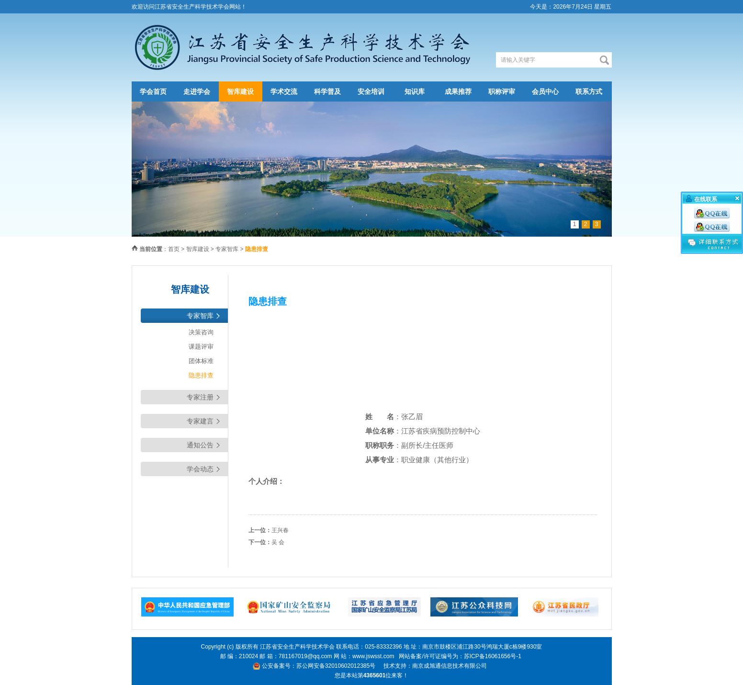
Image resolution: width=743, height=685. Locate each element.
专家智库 (226, 249)
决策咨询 (201, 332)
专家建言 (200, 421)
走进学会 (196, 91)
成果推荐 (458, 91)
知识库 (415, 91)
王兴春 (280, 530)
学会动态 (200, 469)
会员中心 (545, 91)
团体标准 (201, 361)
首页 (174, 249)
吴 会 (277, 542)
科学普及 (327, 91)
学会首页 (153, 91)
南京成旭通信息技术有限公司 (449, 665)
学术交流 (283, 91)
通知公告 (200, 445)
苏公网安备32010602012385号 (335, 665)
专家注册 (200, 397)
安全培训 (371, 91)
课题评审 (201, 346)
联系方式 (588, 91)
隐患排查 (201, 375)
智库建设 (240, 91)
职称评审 (501, 91)
